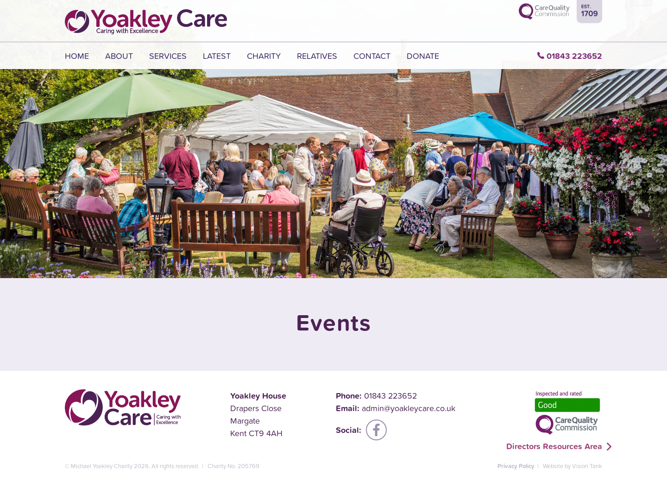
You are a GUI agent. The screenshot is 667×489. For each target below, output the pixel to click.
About (119, 56)
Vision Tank (587, 466)
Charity (264, 56)
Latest (217, 56)
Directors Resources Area (554, 446)
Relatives (317, 56)
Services (168, 56)
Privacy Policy (516, 466)
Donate (423, 56)
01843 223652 (574, 56)
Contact (371, 56)
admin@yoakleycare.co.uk (408, 408)
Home (77, 56)
